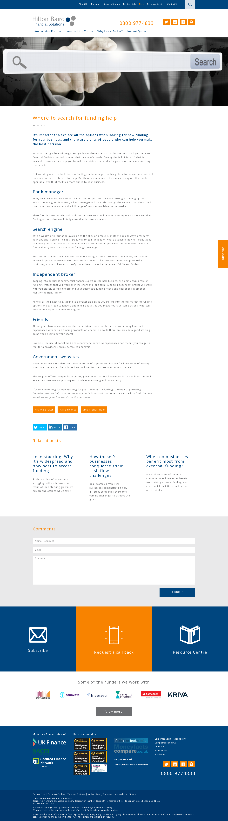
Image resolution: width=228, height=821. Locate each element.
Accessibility (121, 794)
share (57, 427)
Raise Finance (68, 409)
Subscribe (223, 253)
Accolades (160, 754)
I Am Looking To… (78, 31)
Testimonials (129, 4)
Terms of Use (39, 794)
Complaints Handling (165, 742)
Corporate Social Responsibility (170, 738)
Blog (141, 4)
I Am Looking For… (45, 31)
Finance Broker (44, 409)
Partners (95, 4)
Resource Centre (155, 4)
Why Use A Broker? (110, 31)
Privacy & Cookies (56, 794)
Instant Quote (136, 31)
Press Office (161, 750)
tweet (42, 427)
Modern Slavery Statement (100, 794)
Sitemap (133, 794)
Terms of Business (76, 794)
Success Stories (111, 4)
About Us (83, 4)
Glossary (159, 746)
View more (114, 711)
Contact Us (172, 4)
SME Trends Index (94, 409)
